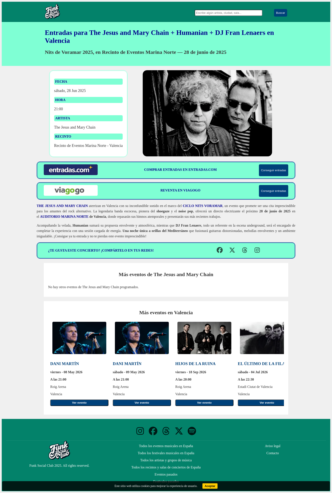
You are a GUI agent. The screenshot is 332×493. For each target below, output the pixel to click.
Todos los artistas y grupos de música (166, 460)
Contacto (272, 453)
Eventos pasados (166, 474)
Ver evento (79, 402)
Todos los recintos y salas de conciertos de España (165, 467)
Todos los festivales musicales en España (166, 453)
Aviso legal (272, 446)
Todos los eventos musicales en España (166, 446)
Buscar (280, 12)
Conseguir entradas (273, 170)
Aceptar (210, 486)
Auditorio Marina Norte (64, 216)
